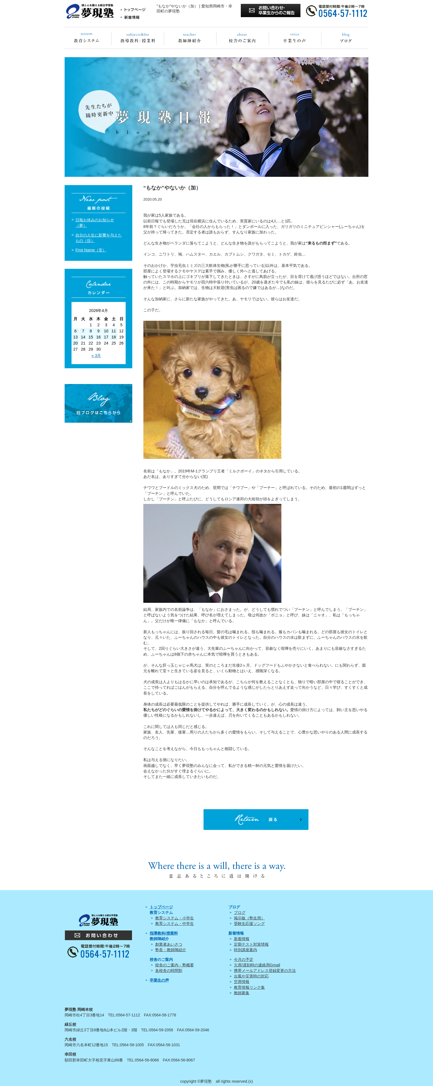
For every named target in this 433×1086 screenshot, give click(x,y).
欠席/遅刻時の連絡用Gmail (257, 965)
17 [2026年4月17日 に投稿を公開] (106, 337)
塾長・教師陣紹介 (170, 950)
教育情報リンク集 (249, 987)
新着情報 (241, 939)
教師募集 (241, 993)
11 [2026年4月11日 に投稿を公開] (114, 331)
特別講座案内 (245, 950)
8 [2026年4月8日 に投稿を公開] (91, 331)
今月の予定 (243, 959)
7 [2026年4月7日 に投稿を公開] (83, 331)
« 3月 (96, 355)
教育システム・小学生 (174, 918)
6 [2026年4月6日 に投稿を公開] (75, 331)
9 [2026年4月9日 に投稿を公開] (98, 331)
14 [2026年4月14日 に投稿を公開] (83, 337)
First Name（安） (90, 250)
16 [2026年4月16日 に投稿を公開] (98, 337)
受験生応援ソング (249, 923)
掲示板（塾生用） (249, 918)
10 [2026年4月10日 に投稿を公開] (106, 331)
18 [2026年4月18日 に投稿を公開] (114, 337)
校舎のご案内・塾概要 (174, 965)
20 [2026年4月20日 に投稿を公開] (75, 343)
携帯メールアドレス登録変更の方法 (265, 970)
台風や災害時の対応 (251, 976)
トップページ (161, 907)
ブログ (239, 912)
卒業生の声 (159, 980)
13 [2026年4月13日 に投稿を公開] (75, 337)
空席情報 (241, 981)
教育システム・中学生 (174, 923)
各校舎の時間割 (168, 970)
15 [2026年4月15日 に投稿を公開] (91, 337)
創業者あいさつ (168, 944)
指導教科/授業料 (164, 933)
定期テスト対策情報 (251, 944)
